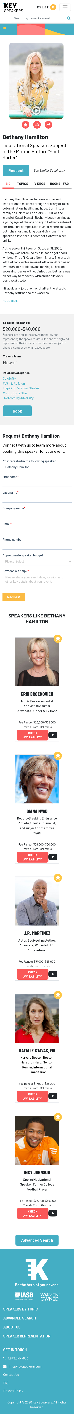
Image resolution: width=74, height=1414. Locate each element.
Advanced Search (37, 1240)
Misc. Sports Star (15, 393)
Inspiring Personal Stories (21, 388)
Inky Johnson (37, 1172)
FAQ (6, 1383)
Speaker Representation (27, 1336)
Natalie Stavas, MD (37, 1050)
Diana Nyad (37, 811)
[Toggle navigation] (65, 7)
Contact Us (11, 1374)
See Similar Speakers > (49, 170)
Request (16, 170)
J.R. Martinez (37, 933)
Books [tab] (55, 183)
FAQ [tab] (66, 183)
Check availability (32, 735)
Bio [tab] (8, 183)
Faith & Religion (14, 383)
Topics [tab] (22, 183)
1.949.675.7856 (18, 1358)
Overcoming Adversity (18, 398)
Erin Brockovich (37, 694)
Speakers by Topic (20, 1309)
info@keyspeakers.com (25, 1366)
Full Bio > (10, 301)
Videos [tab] (39, 183)
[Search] (38, 18)
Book (17, 411)
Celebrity (9, 378)
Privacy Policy (13, 1391)
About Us (12, 1327)
